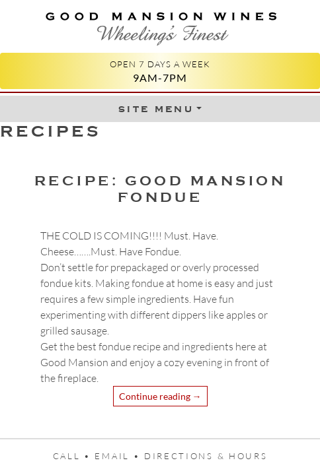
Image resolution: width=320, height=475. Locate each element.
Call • (74, 456)
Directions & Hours (205, 456)
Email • (119, 456)
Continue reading (160, 396)
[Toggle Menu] (160, 109)
